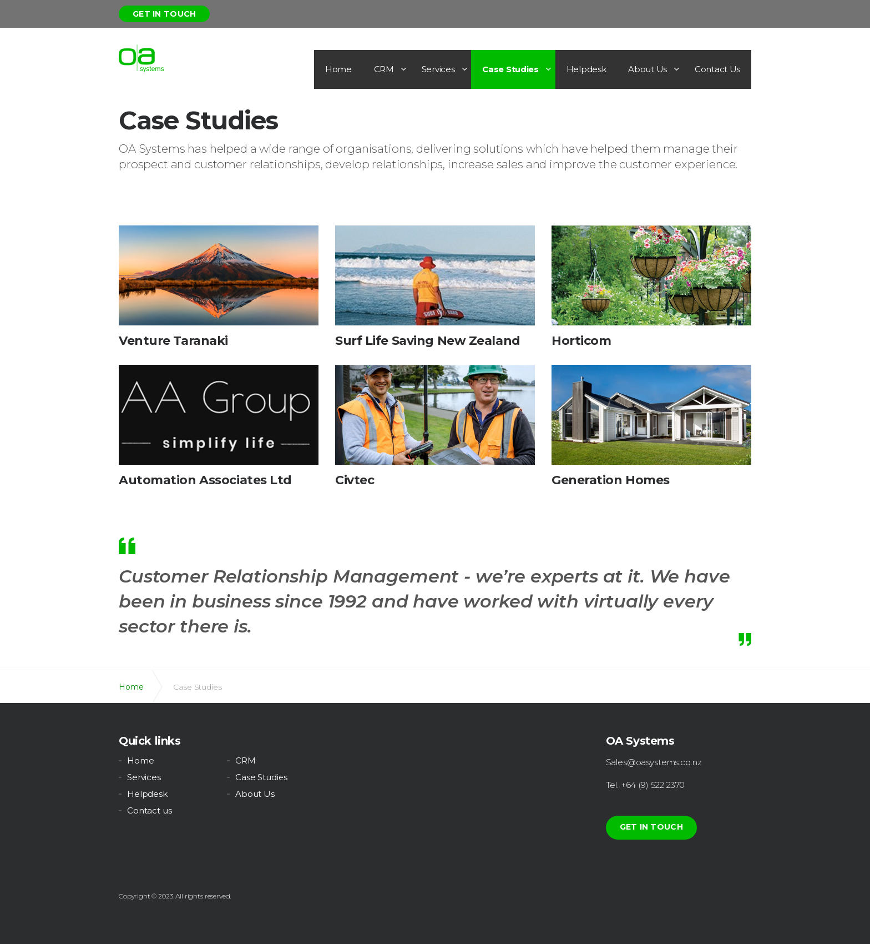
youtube (434, 743)
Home (338, 69)
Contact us (149, 810)
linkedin (403, 743)
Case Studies (510, 69)
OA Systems (141, 58)
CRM (384, 69)
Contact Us (717, 69)
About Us (647, 69)
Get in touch (164, 14)
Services (438, 69)
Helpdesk (586, 69)
